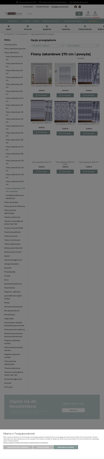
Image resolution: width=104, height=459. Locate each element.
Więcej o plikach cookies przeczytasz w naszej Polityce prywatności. (25, 442)
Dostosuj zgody (43, 447)
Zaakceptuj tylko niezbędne (18, 447)
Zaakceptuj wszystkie (66, 447)
